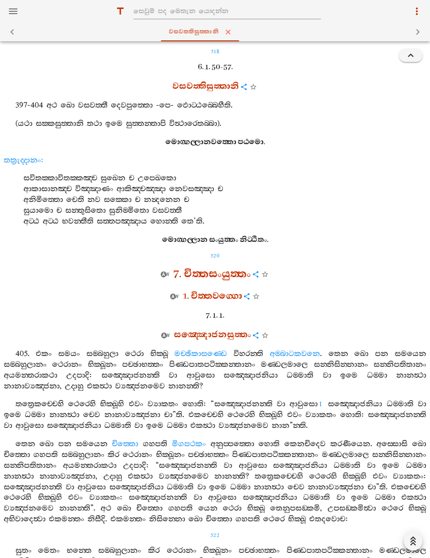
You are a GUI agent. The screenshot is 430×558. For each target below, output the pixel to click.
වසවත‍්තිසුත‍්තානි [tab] (216, 31)
